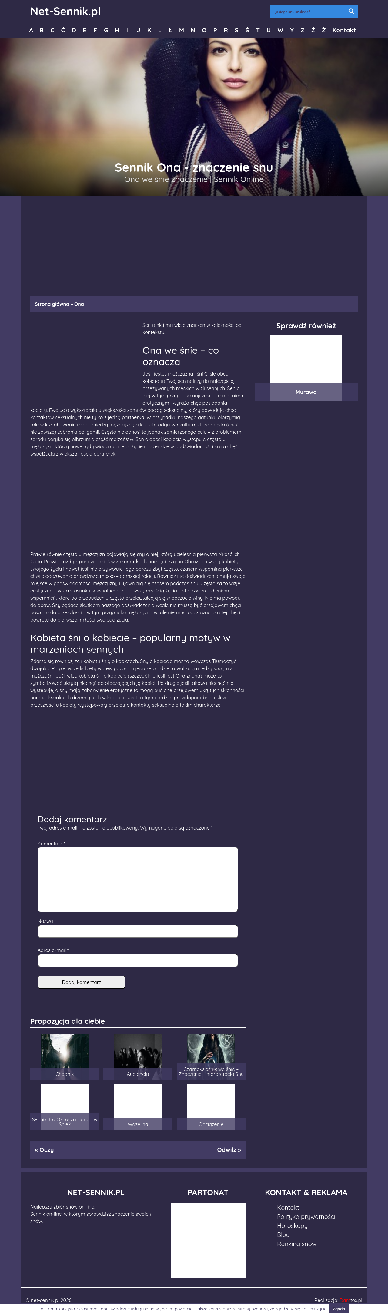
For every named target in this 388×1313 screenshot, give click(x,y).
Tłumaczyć (224, 661)
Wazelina (138, 1124)
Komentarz (51, 844)
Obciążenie (211, 1124)
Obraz (191, 562)
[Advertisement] (194, 243)
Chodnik (65, 1074)
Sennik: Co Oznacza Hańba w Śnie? (64, 1121)
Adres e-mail (53, 950)
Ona (180, 676)
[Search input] (309, 11)
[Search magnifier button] (351, 11)
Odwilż (226, 1149)
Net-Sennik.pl (65, 11)
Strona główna (52, 304)
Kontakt (344, 30)
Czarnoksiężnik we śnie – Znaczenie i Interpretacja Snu (211, 1071)
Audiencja (138, 1074)
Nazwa (47, 921)
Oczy (46, 1149)
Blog (283, 1234)
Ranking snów (296, 1244)
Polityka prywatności (306, 1216)
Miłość (225, 554)
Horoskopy (292, 1225)
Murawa (306, 392)
